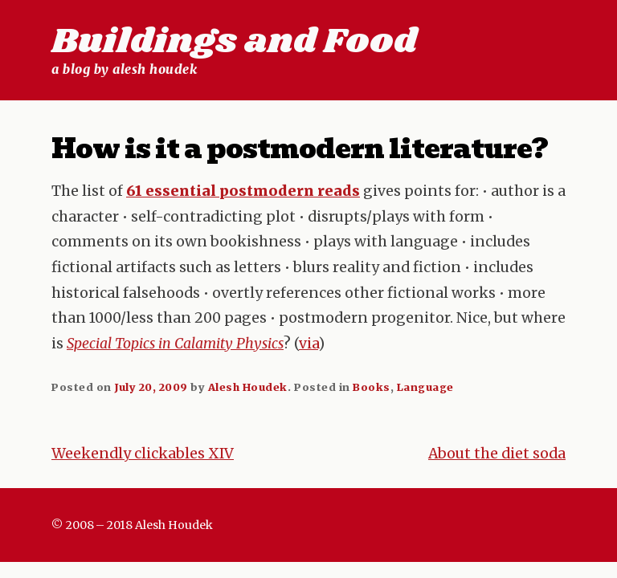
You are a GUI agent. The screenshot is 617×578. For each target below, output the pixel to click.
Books (371, 387)
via (308, 343)
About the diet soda (497, 453)
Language (425, 387)
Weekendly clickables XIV (142, 453)
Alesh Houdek (248, 387)
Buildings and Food (234, 41)
